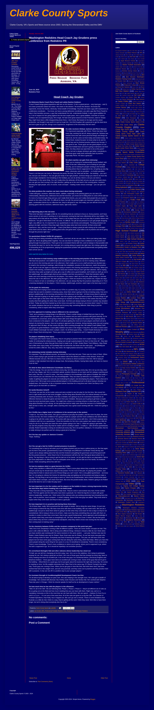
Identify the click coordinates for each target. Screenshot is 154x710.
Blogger (92, 699)
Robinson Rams (129, 406)
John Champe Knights (122, 267)
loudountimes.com (137, 302)
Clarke (140, 120)
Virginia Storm (138, 490)
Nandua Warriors (137, 340)
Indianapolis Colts (128, 245)
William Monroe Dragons (123, 516)
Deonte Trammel (140, 183)
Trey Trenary (134, 471)
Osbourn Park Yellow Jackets (126, 365)
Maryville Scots (120, 314)
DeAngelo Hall (129, 183)
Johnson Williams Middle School (124, 269)
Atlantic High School (121, 66)
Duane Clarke (124, 189)
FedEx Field (135, 200)
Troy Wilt (142, 471)
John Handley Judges (137, 267)
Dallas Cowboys (140, 175)
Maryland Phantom (137, 310)
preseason (118, 380)
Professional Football (51, 611)
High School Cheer (121, 228)
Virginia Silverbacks (127, 490)
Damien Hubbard (122, 177)
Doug (141, 185)
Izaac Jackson (136, 249)
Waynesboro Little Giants (137, 511)
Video (131, 483)
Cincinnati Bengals (128, 120)
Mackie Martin (131, 306)
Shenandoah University (123, 430)
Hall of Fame (132, 220)
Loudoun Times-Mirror (124, 300)
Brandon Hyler (122, 81)
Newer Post (33, 678)
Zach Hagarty (129, 526)
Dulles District (135, 189)
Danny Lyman (128, 179)
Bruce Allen (135, 87)
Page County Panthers (129, 367)
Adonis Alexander (120, 52)
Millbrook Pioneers (121, 326)
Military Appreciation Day (123, 324)
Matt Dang (139, 314)
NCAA (142, 344)
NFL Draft (118, 351)
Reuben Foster (131, 395)
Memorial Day (140, 318)
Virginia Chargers (130, 488)
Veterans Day (119, 481)
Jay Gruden (37, 611)
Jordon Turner (140, 271)
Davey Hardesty (138, 181)
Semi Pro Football (130, 422)
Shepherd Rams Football (124, 436)
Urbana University (129, 477)
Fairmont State (140, 197)
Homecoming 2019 (136, 241)
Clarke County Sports (59, 13)
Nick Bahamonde (129, 351)
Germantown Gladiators (131, 212)
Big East (126, 73)
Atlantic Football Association (131, 65)
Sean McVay (134, 420)
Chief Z (118, 113)
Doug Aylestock (122, 187)
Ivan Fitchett (128, 249)
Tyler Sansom (138, 473)
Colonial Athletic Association (124, 169)
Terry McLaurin (127, 463)
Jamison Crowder (137, 257)
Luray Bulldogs (120, 306)
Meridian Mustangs (123, 320)
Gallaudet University (137, 208)
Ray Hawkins (137, 389)
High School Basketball (135, 226)
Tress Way (125, 471)
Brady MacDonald (139, 79)
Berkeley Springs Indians (129, 71)
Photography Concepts (129, 374)
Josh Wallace (131, 273)
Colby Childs (133, 162)
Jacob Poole (124, 253)
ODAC (125, 362)
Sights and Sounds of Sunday (123, 440)
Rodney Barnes (126, 408)
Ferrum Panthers (120, 202)
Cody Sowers (122, 162)
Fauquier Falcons (122, 200)
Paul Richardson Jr (127, 369)
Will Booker (138, 514)
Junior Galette (121, 275)
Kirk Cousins (130, 282)
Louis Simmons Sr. (125, 304)
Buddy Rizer (126, 89)
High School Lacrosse (133, 233)
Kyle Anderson (140, 282)
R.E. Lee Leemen (131, 387)
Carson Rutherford (127, 99)
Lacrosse (123, 285)
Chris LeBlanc (133, 115)
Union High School (130, 475)
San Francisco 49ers (129, 416)
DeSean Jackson (121, 185)
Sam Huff (137, 412)
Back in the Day (138, 66)
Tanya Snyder (122, 459)
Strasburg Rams (121, 453)
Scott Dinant (130, 418)
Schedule (140, 416)
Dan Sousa (134, 177)
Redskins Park (62, 611)
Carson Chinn (133, 97)
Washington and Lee (130, 498)
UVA (125, 479)
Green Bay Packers (129, 216)
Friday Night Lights (135, 206)
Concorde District (121, 171)
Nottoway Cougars (133, 359)
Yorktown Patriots (139, 524)
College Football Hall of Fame (134, 167)
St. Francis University (137, 444)
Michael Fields (126, 322)
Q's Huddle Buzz (136, 385)
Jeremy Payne (125, 263)
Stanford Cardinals (129, 446)
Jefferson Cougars (121, 261)
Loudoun (118, 296)
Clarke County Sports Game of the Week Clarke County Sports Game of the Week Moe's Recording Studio (130, 140)
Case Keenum (140, 99)
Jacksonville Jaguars (133, 251)
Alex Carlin (128, 54)
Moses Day (127, 336)
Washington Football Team (126, 502)
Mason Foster (129, 314)
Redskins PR (70, 611)
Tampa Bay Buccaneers (128, 457)
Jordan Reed (130, 271)
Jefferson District (133, 261)
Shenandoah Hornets (136, 426)
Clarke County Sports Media (129, 150)
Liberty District (131, 292)
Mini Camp (133, 326)
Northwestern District (137, 357)
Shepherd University (138, 436)
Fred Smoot (139, 204)
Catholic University (137, 101)
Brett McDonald (127, 83)
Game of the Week (123, 210)
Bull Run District (122, 91)
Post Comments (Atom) (45, 681)
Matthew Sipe (119, 318)
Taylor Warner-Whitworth (135, 459)
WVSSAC (118, 522)
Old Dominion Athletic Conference (133, 364)
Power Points (138, 378)
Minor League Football (130, 329)
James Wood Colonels (122, 257)
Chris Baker (132, 113)
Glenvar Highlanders (130, 214)
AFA (141, 52)
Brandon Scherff (133, 81)
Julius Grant (140, 273)
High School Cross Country (135, 228)
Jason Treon (119, 259)
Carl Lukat (137, 95)
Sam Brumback (128, 412)
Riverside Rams (120, 401)
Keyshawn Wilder (134, 279)
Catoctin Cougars (120, 103)
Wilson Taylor (119, 518)
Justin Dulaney (131, 275)
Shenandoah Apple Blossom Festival (133, 424)
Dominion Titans (133, 185)
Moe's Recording (134, 332)
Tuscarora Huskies (124, 473)
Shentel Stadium (139, 434)
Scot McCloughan (120, 418)
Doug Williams (135, 187)
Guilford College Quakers (137, 218)
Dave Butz (128, 181)
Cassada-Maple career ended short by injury (16, 135)
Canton (117, 95)
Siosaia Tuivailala (121, 442)
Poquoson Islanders (124, 376)
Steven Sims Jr (127, 448)
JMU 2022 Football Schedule (14, 62)
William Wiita (138, 516)
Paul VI (136, 369)
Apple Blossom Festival (128, 60)
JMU (124, 265)
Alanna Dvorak (119, 54)
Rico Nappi (139, 397)
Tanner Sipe (140, 457)
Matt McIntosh (119, 316)
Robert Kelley (119, 406)
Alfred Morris (124, 56)
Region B (131, 393)
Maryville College (137, 312)
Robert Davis (130, 401)
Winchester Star (130, 518)
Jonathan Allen (120, 271)
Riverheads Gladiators (121, 399)
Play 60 (142, 374)
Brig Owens (141, 85)
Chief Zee (124, 113)
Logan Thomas (138, 294)
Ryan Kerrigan (125, 410)
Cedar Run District (134, 103)
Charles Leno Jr (120, 111)
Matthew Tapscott (130, 318)
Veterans (140, 479)
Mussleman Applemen (138, 338)
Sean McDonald (121, 420)
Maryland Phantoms (122, 312)
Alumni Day (141, 56)
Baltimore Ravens (121, 69)
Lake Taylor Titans (133, 285)
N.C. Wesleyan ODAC (124, 340)
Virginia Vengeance (132, 492)
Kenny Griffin (138, 277)
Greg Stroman (125, 218)
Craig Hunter (138, 173)
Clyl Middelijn (140, 160)
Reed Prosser (120, 393)
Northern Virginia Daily (137, 355)
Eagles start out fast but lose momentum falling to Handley (16, 171)
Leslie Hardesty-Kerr (136, 290)
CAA (123, 93)
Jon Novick (139, 269)
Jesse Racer (135, 263)
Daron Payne (138, 179)
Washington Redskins (81, 611)
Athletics (136, 63)
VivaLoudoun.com (124, 496)
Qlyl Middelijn (120, 387)
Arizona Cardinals (126, 63)
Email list (125, 195)
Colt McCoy (138, 169)
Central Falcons (121, 107)
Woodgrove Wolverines (133, 520)
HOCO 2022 (123, 241)
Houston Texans (132, 243)
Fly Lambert (131, 202)
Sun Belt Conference (130, 454)
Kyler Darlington (132, 284)
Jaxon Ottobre (128, 259)
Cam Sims (139, 93)
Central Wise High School (123, 109)
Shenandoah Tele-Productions (127, 428)
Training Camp (121, 469)
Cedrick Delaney (120, 105)
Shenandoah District (123, 426)
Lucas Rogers (138, 304)
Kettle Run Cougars (121, 279)
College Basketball (129, 164)
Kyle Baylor (121, 284)
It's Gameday (119, 249)
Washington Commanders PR (135, 500)
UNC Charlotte (119, 475)
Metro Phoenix (134, 320)
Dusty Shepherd (131, 191)
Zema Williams (140, 526)
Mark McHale (126, 310)
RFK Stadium (140, 395)
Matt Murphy (129, 316)
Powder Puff (128, 378)
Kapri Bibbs (140, 275)
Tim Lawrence (119, 467)
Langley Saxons (135, 288)
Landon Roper (125, 288)
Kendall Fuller (129, 277)
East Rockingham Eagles (131, 193)
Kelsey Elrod (119, 277)
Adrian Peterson (132, 52)
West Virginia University (125, 514)
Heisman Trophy (138, 224)
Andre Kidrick (121, 58)
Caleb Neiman (130, 93)
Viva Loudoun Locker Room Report (133, 494)
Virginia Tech (119, 492)
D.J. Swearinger (129, 175)
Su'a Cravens (119, 454)
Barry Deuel (133, 69)
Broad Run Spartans (123, 87)
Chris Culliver (141, 113)
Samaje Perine (133, 414)
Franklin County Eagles (128, 204)
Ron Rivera (135, 408)
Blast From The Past (135, 73)
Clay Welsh (132, 160)
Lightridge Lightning (127, 294)
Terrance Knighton (133, 461)
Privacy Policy (136, 380)
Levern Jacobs (119, 292)
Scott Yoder (139, 418)
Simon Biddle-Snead (139, 440)
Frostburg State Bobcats (122, 208)
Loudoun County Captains (129, 296)
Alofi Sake (133, 56)
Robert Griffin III (137, 403)
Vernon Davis (132, 479)
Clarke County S (137, 129)
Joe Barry (132, 265)
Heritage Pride (120, 226)
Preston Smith (127, 380)
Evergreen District (128, 197)
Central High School (136, 107)
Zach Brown (121, 526)
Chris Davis (121, 115)
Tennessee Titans (120, 461)
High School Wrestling (135, 239)
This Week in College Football (135, 465)
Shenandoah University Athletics (130, 431)
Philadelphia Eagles (132, 372)
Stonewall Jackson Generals (133, 450)
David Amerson (119, 183)
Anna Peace (131, 58)
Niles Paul (120, 353)
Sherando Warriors (123, 438)
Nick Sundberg (140, 351)
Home (69, 678)
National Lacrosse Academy (129, 344)
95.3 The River (134, 50)
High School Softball (133, 235)
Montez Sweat (133, 334)
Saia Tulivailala (135, 410)
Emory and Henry (135, 195)
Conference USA (132, 171)
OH (134, 361)
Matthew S (139, 316)
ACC (141, 50)
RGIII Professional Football (125, 397)
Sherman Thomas (137, 438)
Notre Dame (122, 359)
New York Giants (124, 346)
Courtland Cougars (127, 173)
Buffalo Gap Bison (137, 89)
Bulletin (136, 91)
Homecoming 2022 (120, 243)
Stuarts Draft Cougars (136, 452)
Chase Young (139, 111)
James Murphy (137, 255)
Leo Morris (125, 290)
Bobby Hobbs (136, 75)
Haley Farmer (121, 220)
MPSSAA (127, 338)
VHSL (128, 481)
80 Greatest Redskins (121, 50)
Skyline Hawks (133, 442)
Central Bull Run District (135, 105)
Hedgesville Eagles (127, 224)
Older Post (104, 678)
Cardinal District (126, 95)
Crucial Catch (119, 175)
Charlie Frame (129, 111)
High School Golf (120, 233)
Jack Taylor (123, 251)
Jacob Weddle (133, 253)
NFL (43, 611)
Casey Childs (123, 101)
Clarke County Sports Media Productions (130, 151)
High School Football (127, 230)
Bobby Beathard (126, 75)
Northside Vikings (122, 357)
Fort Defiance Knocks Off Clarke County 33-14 (16, 99)
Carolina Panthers (120, 97)
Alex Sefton (137, 54)
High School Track (133, 237)
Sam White (124, 414)
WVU (125, 522)
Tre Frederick (134, 469)
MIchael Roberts (137, 322)
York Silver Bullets (127, 524)
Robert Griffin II (126, 403)
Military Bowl (138, 324)
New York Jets (136, 346)
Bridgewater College (130, 85)
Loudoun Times (135, 298)
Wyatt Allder (134, 522)
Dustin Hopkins (120, 191)
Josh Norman (121, 273)
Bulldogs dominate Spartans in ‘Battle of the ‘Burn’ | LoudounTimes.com (16, 215)
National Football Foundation (124, 342)
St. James (119, 446)
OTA (137, 365)
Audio (130, 66)
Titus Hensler (138, 467)
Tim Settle (129, 467)
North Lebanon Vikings (131, 353)
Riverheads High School (136, 399)
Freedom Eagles (121, 206)
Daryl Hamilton (119, 181)
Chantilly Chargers (137, 109)
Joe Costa (139, 265)
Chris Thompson (131, 118)
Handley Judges (130, 222)
